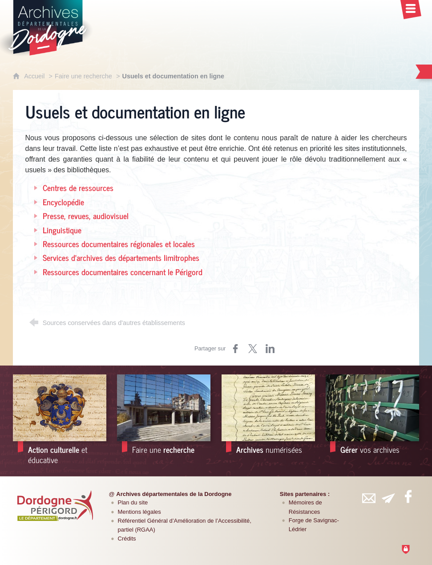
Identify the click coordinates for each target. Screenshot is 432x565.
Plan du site (133, 502)
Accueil (35, 76)
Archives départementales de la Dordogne (173, 494)
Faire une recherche (83, 76)
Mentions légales (139, 511)
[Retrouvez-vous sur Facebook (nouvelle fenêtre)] (408, 496)
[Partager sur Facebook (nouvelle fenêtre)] (235, 348)
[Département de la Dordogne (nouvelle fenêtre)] (55, 505)
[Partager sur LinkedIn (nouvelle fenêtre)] (270, 348)
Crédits (127, 538)
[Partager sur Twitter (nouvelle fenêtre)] (252, 348)
